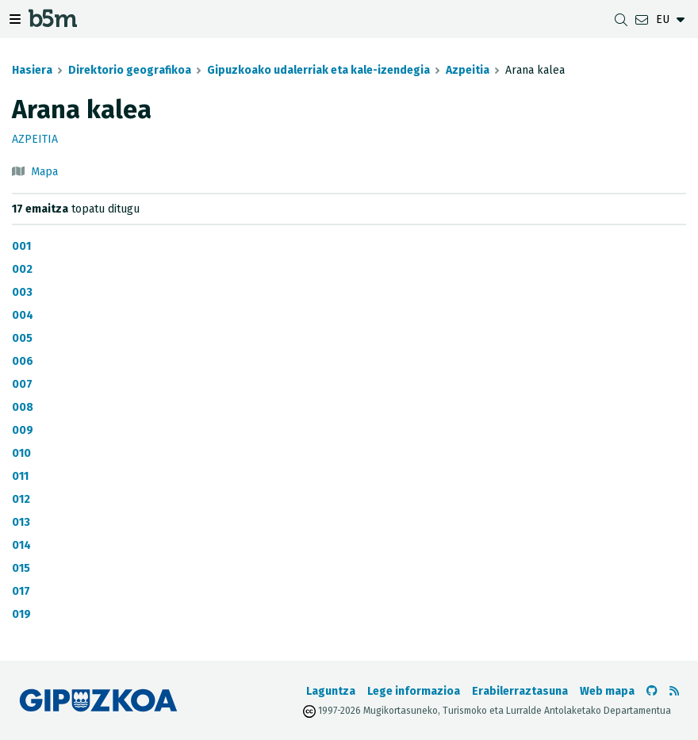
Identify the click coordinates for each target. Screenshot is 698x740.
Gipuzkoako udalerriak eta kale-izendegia (318, 70)
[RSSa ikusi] (674, 691)
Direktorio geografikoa (129, 70)
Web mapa (607, 691)
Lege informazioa (413, 691)
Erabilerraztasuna (520, 691)
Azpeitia (467, 70)
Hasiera (32, 70)
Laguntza (330, 691)
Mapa (44, 171)
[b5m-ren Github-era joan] (652, 691)
